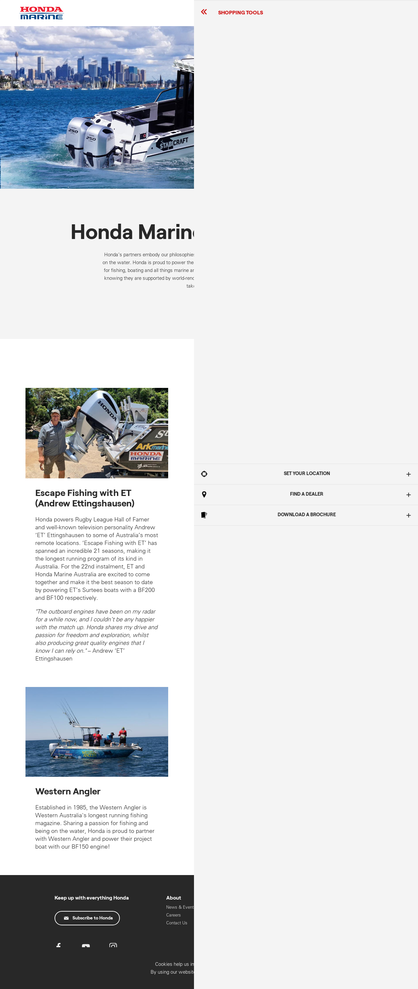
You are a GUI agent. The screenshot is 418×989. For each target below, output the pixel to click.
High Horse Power (276, 914)
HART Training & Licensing (321, 940)
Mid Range (269, 921)
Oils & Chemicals (229, 915)
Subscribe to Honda (88, 918)
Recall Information (230, 907)
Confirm (376, 982)
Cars (310, 914)
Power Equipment (322, 929)
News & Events (181, 907)
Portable (266, 929)
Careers (173, 915)
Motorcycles (317, 921)
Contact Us (176, 923)
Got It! (351, 504)
